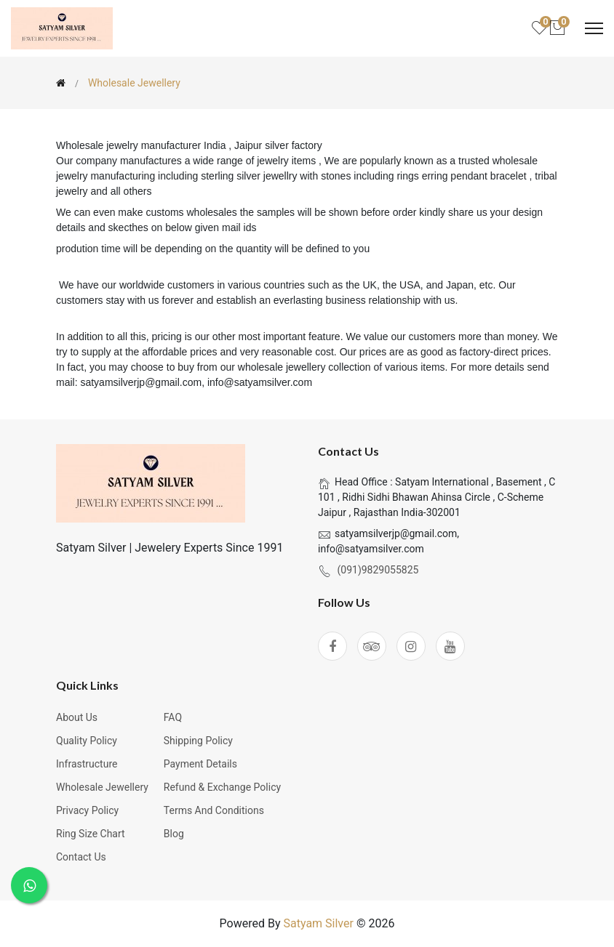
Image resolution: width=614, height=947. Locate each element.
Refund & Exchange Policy (222, 787)
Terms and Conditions (214, 810)
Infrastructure (86, 764)
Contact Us (81, 857)
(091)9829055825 (377, 570)
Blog (174, 833)
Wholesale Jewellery (102, 787)
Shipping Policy (198, 740)
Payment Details (200, 764)
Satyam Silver (318, 923)
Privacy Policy (87, 810)
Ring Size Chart (90, 833)
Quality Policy (86, 740)
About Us (76, 717)
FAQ (173, 717)
